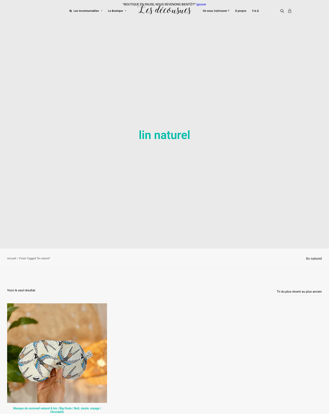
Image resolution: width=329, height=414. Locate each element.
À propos (240, 10)
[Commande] (299, 258)
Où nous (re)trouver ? (216, 10)
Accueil (11, 224)
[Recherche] (283, 11)
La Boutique (117, 10)
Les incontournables (88, 10)
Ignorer (201, 4)
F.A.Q (255, 10)
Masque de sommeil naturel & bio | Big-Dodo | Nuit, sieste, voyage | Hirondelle (57, 376)
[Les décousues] (164, 11)
